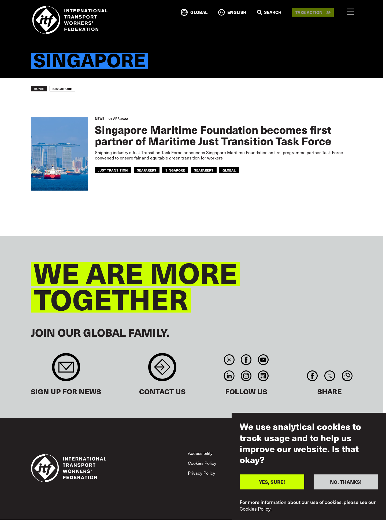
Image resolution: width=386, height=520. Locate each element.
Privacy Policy (201, 473)
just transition (113, 170)
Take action (308, 12)
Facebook (246, 359)
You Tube (263, 359)
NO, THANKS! (346, 481)
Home (39, 89)
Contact (162, 370)
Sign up (66, 370)
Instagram (246, 375)
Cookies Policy (202, 463)
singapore (175, 170)
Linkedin (229, 375)
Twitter (229, 359)
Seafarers (203, 170)
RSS (263, 375)
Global (229, 170)
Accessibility (200, 453)
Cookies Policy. (256, 509)
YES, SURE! (272, 481)
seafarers (146, 170)
